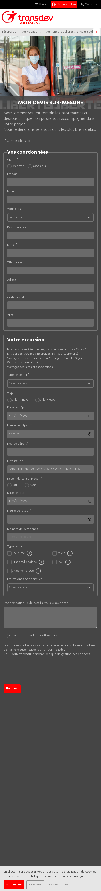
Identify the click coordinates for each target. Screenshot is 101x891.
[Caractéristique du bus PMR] (68, 562)
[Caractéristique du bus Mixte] (70, 553)
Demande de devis (64, 4)
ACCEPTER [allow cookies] (14, 885)
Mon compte (89, 4)
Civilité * (12, 160)
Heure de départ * (19, 425)
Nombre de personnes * (23, 529)
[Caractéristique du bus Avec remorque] (38, 571)
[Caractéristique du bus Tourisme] (29, 553)
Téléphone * (15, 262)
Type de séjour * (18, 375)
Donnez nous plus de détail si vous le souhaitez (36, 603)
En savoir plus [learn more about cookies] (59, 885)
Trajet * (11, 393)
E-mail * (12, 245)
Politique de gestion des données (67, 654)
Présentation (9, 32)
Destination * (16, 461)
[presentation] (37, 678)
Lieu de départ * (17, 444)
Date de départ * (18, 408)
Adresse (12, 280)
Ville (10, 315)
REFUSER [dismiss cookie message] (35, 885)
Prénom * (13, 174)
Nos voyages (31, 32)
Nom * (11, 191)
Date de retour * (18, 493)
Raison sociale (16, 227)
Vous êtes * (15, 209)
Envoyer (12, 689)
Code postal (15, 297)
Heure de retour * (19, 511)
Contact (41, 4)
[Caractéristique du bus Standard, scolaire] (41, 562)
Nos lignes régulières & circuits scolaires (72, 32)
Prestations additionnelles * (25, 579)
